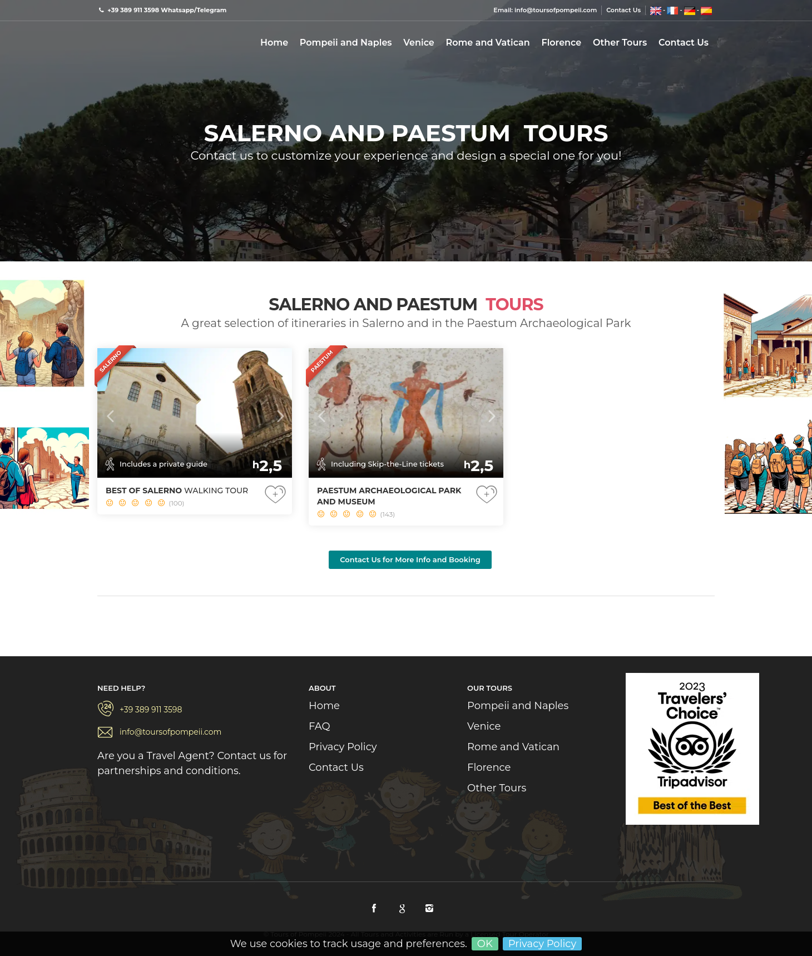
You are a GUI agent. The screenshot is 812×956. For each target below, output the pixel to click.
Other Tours (620, 42)
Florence (561, 42)
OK (485, 944)
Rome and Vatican (487, 42)
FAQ (319, 726)
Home (274, 42)
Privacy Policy (542, 944)
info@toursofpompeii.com (170, 732)
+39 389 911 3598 (151, 710)
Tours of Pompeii (141, 38)
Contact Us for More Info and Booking (410, 559)
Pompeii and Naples (346, 42)
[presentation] (110, 415)
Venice (418, 42)
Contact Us (623, 10)
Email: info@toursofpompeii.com (545, 10)
